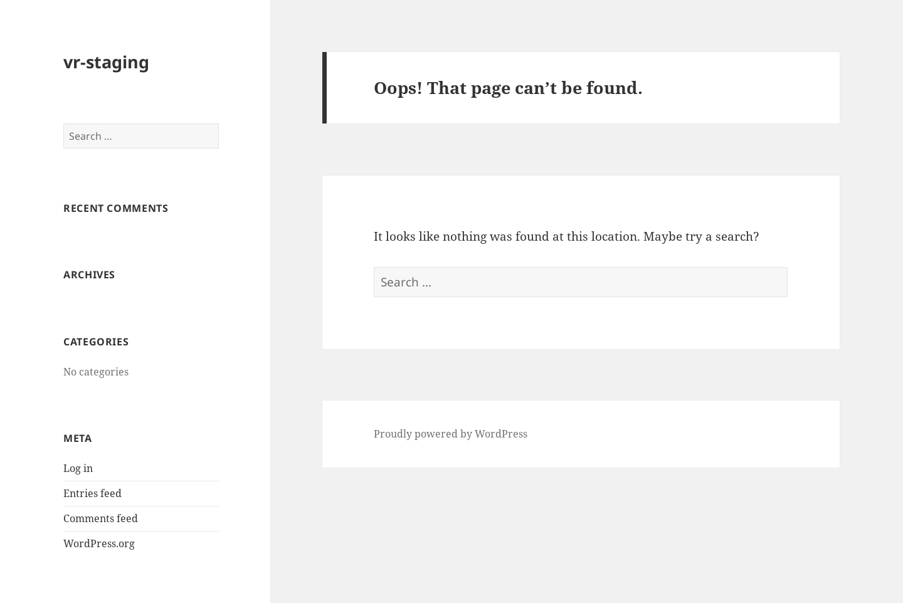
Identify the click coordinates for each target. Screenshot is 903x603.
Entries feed (92, 493)
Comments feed (100, 518)
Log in (78, 468)
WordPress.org (99, 543)
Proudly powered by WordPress (450, 434)
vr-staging (106, 61)
